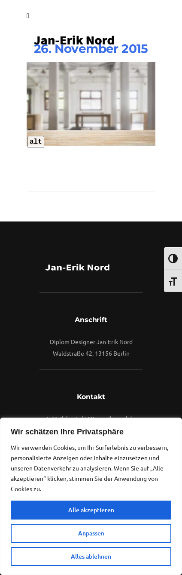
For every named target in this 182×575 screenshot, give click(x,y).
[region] (91, 496)
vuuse (97, 198)
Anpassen (91, 533)
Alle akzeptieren (91, 510)
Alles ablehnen (91, 556)
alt (36, 142)
